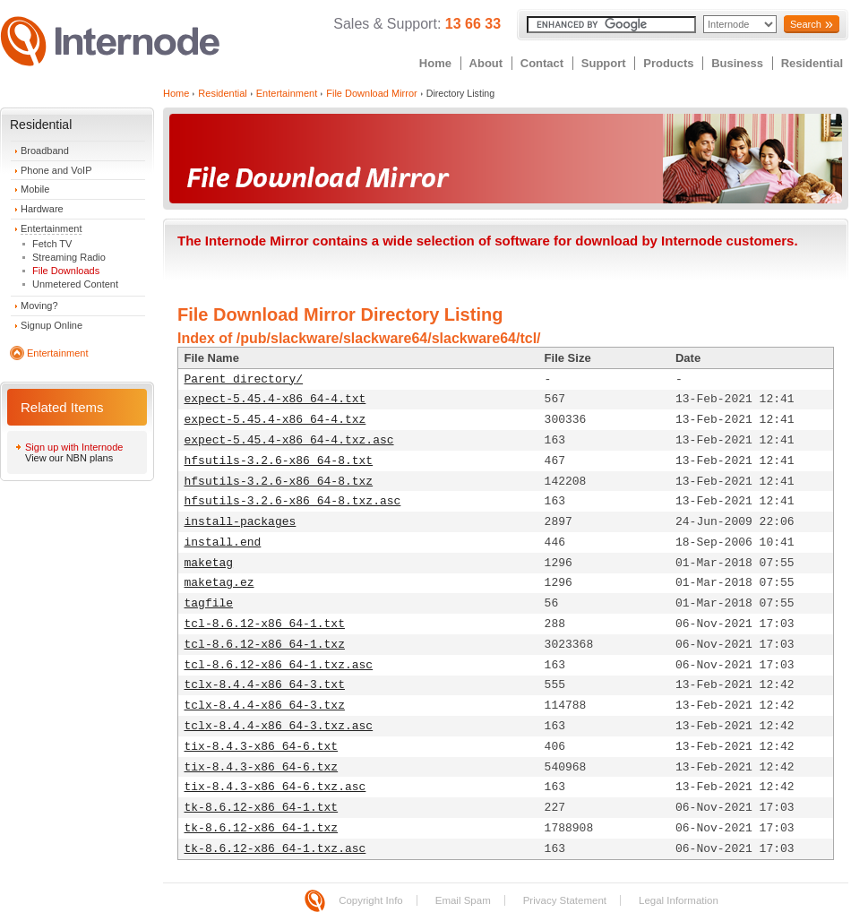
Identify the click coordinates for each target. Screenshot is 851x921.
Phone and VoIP (56, 170)
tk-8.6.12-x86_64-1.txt (262, 807)
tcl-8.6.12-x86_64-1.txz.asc (279, 665)
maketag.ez (219, 583)
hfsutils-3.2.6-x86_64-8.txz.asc (293, 501)
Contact (541, 63)
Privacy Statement (564, 900)
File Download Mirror (371, 93)
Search (805, 24)
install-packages (241, 522)
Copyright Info (371, 900)
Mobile (35, 189)
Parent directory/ (244, 379)
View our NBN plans (69, 457)
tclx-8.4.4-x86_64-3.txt (265, 685)
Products (668, 63)
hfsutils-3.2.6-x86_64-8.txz (279, 481)
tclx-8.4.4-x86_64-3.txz (265, 705)
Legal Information (678, 900)
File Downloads (65, 270)
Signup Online (51, 325)
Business (737, 63)
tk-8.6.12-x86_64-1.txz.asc (275, 849)
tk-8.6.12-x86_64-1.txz (262, 828)
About (486, 63)
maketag (209, 563)
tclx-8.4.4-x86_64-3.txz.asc (279, 726)
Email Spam (463, 900)
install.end (223, 542)
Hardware (42, 208)
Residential (812, 63)
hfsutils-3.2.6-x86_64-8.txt (279, 461)
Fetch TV (52, 243)
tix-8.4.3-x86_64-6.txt (262, 746)
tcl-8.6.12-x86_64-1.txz (265, 644)
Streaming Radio (69, 257)
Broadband (45, 150)
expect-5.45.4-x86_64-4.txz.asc (289, 440)
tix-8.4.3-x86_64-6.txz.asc (275, 787)
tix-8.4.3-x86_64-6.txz (262, 767)
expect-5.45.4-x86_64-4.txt (275, 399)
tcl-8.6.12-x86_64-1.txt (265, 624)
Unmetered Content (75, 284)
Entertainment (51, 228)
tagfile (209, 603)
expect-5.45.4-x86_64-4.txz (275, 419)
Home (435, 63)
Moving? (39, 305)
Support (603, 63)
